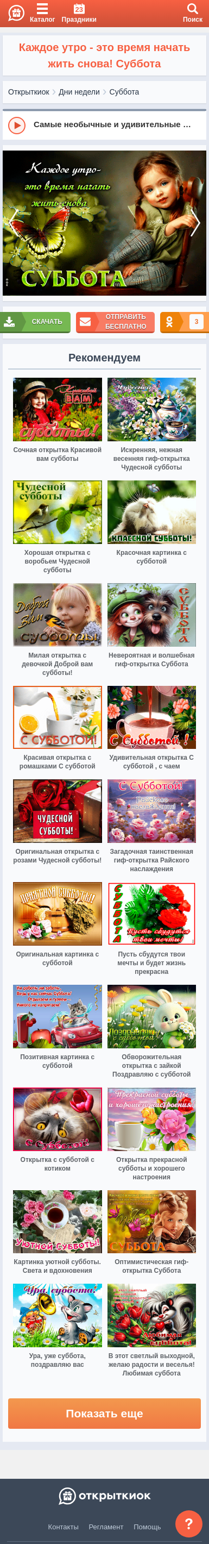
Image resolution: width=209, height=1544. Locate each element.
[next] (195, 223)
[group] (104, 125)
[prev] (13, 223)
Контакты (63, 1527)
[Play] (17, 125)
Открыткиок (28, 91)
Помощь (147, 1527)
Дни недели (79, 91)
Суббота (125, 91)
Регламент (106, 1527)
